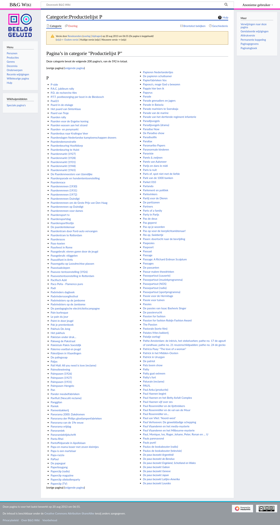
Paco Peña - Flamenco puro (67, 284)
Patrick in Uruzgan (154, 357)
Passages (148, 263)
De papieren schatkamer (157, 76)
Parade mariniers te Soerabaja (160, 108)
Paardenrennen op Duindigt (67, 206)
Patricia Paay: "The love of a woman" (164, 349)
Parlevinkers (150, 194)
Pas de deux (150, 218)
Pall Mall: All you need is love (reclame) (73, 365)
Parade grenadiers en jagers (159, 100)
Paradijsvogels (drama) (156, 125)
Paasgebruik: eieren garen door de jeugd (74, 251)
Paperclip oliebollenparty (65, 479)
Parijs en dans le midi (155, 165)
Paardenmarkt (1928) (63, 157)
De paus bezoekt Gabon (156, 467)
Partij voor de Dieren (155, 198)
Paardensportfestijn (62, 223)
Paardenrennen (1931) (64, 190)
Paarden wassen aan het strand (69, 125)
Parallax (147, 141)
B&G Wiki (20, 4)
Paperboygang (59, 467)
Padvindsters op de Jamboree (68, 304)
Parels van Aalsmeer (155, 161)
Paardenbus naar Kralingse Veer (69, 133)
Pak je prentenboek (62, 324)
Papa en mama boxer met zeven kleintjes (75, 446)
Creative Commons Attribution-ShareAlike (69, 513)
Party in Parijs (151, 214)
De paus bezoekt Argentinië (158, 454)
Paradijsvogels (151, 120)
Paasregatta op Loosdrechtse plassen (72, 263)
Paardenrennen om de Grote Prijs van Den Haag (79, 202)
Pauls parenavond (153, 438)
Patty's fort (149, 377)
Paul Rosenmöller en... (156, 414)
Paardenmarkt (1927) (63, 153)
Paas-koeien (58, 243)
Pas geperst (150, 222)
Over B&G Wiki (30, 520)
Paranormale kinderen (156, 149)
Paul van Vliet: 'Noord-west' (159, 418)
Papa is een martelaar (63, 450)
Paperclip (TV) (59, 483)
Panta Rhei (57, 438)
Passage (147, 255)
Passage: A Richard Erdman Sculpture (165, 259)
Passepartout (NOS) (154, 283)
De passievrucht (152, 312)
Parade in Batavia (153, 104)
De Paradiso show (153, 133)
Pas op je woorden (154, 226)
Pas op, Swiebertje (153, 234)
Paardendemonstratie (63, 141)
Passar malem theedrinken (158, 271)
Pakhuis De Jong (60, 328)
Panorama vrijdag (61, 426)
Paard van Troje (60, 113)
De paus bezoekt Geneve (157, 471)
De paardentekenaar (63, 227)
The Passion (150, 324)
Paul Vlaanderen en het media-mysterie (166, 426)
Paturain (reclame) (153, 381)
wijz (58, 39)
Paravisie (148, 153)
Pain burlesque (59, 312)
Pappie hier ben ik (153, 88)
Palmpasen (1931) (61, 381)
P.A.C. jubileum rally (62, 88)
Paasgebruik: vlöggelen (64, 255)
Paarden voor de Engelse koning (69, 121)
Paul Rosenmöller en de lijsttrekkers (164, 406)
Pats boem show (152, 365)
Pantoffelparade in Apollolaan (68, 442)
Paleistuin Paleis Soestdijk (66, 345)
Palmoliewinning (60, 369)
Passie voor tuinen (154, 300)
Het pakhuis (58, 332)
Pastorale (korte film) (155, 328)
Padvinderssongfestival (64, 296)
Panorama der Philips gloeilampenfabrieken (76, 418)
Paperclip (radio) (60, 471)
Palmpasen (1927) (61, 377)
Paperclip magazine (62, 475)
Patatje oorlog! (151, 336)
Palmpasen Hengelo (62, 385)
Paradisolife (150, 137)
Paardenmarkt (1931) (63, 162)
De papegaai (58, 463)
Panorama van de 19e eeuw (67, 422)
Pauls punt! (149, 442)
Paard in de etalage (62, 104)
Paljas (54, 361)
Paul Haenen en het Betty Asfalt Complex (167, 397)
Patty (146, 369)
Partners (148, 206)
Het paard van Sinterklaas (66, 109)
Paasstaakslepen (60, 267)
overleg (86, 36)
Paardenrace (58, 182)
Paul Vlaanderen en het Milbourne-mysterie (169, 430)
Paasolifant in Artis (62, 259)
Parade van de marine (156, 112)
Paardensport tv (60, 214)
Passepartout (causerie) (156, 275)
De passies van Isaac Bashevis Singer (164, 308)
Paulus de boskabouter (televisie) (162, 450)
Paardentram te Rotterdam (66, 235)
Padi (53, 288)
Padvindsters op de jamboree (68, 300)
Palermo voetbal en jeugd (66, 349)
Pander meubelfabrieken (65, 394)
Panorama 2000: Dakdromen (68, 414)
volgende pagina (74, 68)
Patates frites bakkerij (156, 332)
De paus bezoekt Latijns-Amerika (161, 479)
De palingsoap (59, 357)
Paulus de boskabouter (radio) (160, 446)
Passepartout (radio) (155, 287)
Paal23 (55, 100)
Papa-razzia (57, 455)
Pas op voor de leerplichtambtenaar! (164, 230)
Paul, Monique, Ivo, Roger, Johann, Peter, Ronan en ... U (175, 434)
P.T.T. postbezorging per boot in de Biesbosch (77, 96)
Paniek (55, 406)
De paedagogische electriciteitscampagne (75, 308)
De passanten (151, 267)
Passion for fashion (154, 316)
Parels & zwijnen (152, 157)
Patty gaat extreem (154, 373)
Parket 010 (149, 182)
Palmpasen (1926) (61, 373)
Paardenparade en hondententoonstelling (75, 178)
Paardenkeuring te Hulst (65, 149)
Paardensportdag (61, 219)
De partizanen (151, 202)
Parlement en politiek (155, 190)
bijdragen (96, 36)
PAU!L (146, 385)
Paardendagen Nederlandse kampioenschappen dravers (83, 137)
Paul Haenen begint (154, 393)
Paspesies (148, 243)
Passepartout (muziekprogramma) (163, 279)
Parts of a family (152, 210)
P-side (54, 84)
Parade (147, 96)
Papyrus (147, 92)
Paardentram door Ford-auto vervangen (74, 231)
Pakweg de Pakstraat (63, 341)
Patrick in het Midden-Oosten (160, 353)
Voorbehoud (49, 520)
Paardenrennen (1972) (64, 194)
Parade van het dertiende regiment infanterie (169, 116)
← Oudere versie (69, 39)
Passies (147, 304)
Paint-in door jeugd (62, 320)
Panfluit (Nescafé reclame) (66, 398)
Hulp (222, 17)
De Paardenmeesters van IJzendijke (71, 174)
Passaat (147, 251)
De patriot (149, 361)
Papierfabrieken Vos (155, 80)
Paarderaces (58, 239)
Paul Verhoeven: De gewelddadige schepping (169, 422)
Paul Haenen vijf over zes (158, 401)
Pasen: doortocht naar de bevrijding (164, 239)
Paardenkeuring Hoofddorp (67, 145)
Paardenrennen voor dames (67, 210)
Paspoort (148, 247)
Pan (53, 389)
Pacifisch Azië (59, 280)
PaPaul (55, 459)
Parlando (148, 186)
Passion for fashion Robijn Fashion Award (167, 320)
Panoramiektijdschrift (63, 434)
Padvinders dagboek (63, 292)
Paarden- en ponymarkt (65, 129)
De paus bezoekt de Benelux (159, 458)
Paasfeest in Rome (61, 247)
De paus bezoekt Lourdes (157, 483)
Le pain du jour (59, 316)
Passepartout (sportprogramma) (161, 292)
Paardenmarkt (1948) (63, 166)
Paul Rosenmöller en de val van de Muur (167, 410)
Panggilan (56, 402)
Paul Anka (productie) (155, 389)
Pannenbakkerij (60, 410)
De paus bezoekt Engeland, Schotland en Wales (169, 462)
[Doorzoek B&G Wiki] (137, 4)
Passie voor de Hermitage (158, 296)
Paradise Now (151, 129)
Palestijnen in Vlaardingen (66, 353)
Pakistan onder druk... (63, 337)
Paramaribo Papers (154, 145)
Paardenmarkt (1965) (63, 170)
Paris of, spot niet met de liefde (161, 173)
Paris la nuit (150, 169)
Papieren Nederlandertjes (158, 72)
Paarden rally (58, 117)
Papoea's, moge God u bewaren (161, 84)
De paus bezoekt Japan (156, 475)
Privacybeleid (11, 520)
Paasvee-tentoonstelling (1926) (69, 271)
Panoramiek (58, 430)
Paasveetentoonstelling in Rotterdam (72, 276)
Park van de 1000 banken (158, 177)
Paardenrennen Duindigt (65, 198)
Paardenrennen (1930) (64, 186)
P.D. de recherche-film (64, 92)
